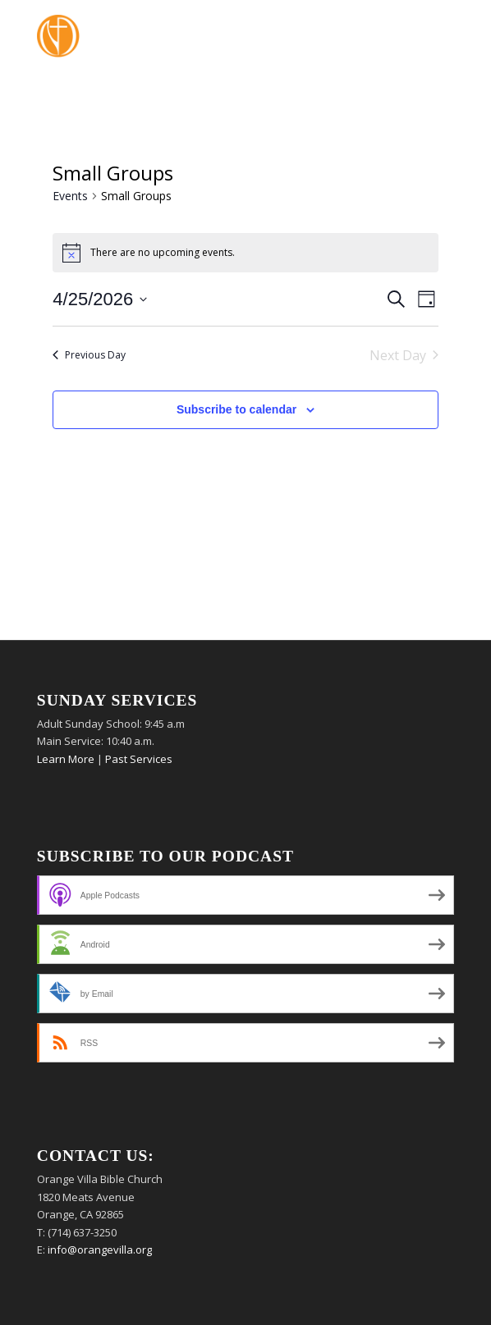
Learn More (65, 759)
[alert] (245, 252)
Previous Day (89, 355)
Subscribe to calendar (236, 409)
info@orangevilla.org (100, 1249)
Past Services (138, 759)
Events (70, 195)
